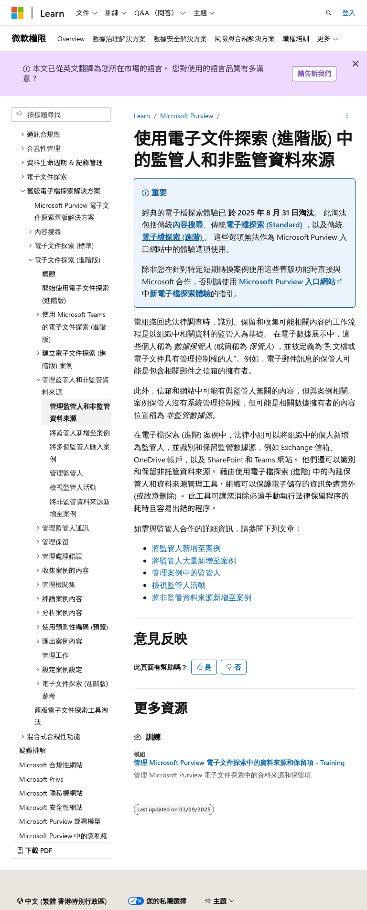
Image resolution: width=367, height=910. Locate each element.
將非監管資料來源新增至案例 (201, 597)
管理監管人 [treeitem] (66, 472)
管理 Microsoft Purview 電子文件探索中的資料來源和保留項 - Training (239, 762)
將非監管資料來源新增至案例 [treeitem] (80, 507)
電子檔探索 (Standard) (265, 224)
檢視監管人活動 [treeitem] (73, 487)
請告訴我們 (314, 73)
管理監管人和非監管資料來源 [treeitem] (80, 412)
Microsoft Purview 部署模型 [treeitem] (60, 821)
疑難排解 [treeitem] (32, 750)
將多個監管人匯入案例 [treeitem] (80, 452)
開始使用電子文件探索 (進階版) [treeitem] (75, 294)
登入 (349, 12)
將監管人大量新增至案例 (194, 560)
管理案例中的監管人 (186, 572)
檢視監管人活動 (178, 585)
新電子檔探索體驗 (180, 293)
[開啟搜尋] (328, 13)
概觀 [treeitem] (48, 274)
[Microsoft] (17, 13)
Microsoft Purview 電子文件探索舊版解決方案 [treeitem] (71, 211)
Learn (142, 115)
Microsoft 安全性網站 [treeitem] (51, 807)
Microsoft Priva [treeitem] (41, 779)
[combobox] (61, 115)
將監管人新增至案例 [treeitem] (80, 432)
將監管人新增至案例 (186, 548)
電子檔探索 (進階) (173, 237)
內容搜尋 (188, 224)
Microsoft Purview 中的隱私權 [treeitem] (63, 835)
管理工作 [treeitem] (55, 655)
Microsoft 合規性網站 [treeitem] (51, 764)
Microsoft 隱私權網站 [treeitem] (51, 793)
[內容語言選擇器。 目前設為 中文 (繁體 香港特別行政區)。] (62, 901)
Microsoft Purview (186, 115)
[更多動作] (347, 116)
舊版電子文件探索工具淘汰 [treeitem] (71, 716)
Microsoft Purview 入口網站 (287, 281)
